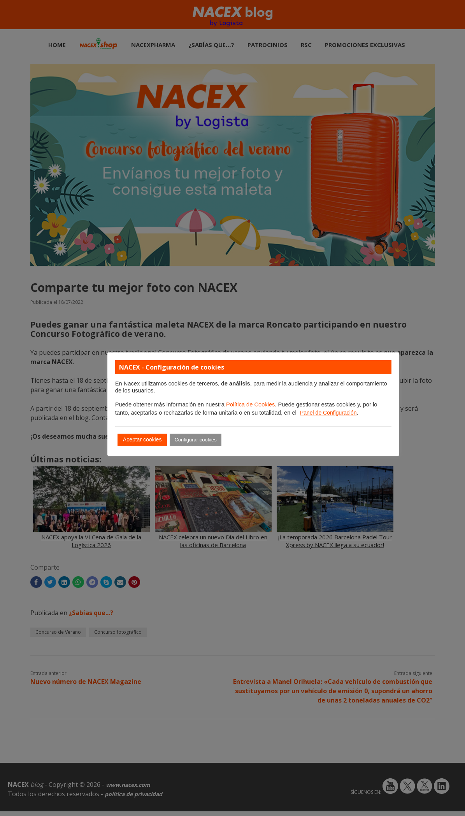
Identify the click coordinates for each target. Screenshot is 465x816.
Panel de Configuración (328, 412)
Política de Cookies (250, 404)
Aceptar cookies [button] (142, 439)
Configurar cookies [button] (195, 440)
